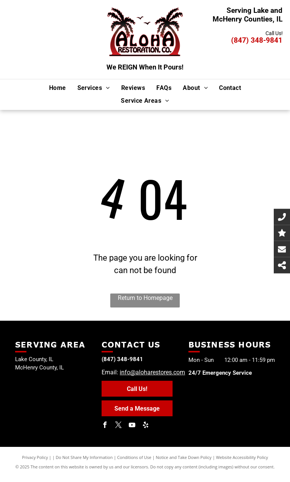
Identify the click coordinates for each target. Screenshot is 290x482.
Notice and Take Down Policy (184, 457)
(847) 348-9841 (256, 40)
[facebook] (105, 426)
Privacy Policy (35, 457)
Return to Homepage (145, 297)
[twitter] (118, 426)
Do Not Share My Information (84, 457)
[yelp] (145, 426)
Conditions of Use (134, 457)
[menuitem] (57, 87)
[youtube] (132, 426)
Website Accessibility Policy (242, 457)
